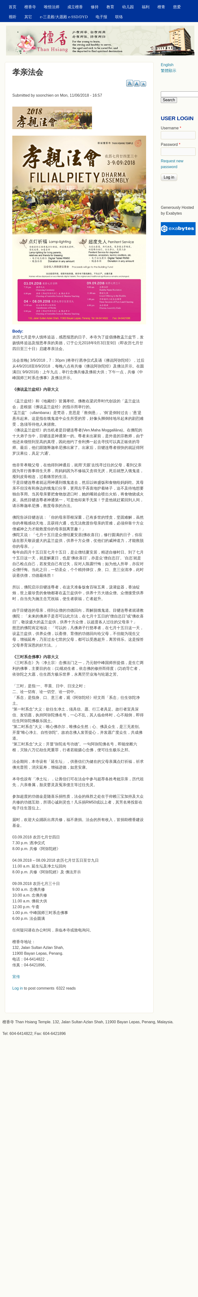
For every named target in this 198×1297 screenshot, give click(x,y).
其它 (28, 17)
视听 (12, 17)
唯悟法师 (51, 7)
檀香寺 (30, 7)
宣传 (16, 977)
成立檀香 (75, 7)
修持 (95, 7)
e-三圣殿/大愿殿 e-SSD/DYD (64, 17)
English (167, 65)
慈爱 (177, 7)
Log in (17, 988)
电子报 (101, 17)
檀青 (161, 7)
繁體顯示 (168, 71)
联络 (119, 17)
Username (171, 128)
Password (170, 144)
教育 (110, 7)
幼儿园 (128, 7)
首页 (12, 7)
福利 (145, 7)
